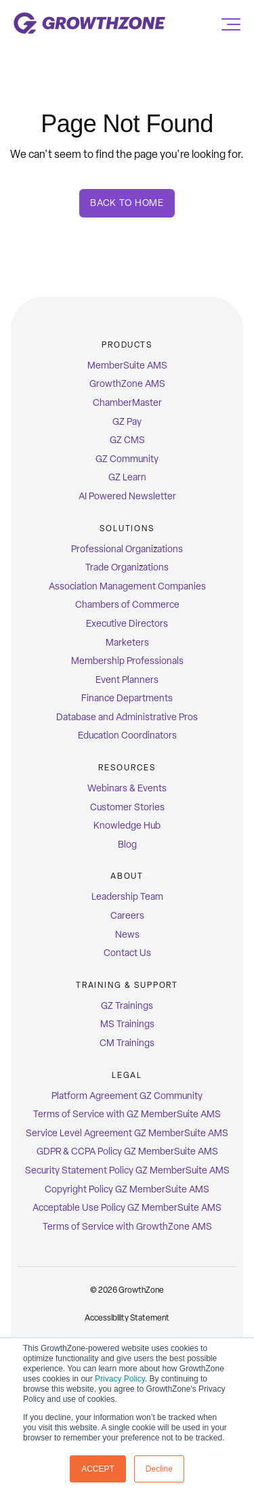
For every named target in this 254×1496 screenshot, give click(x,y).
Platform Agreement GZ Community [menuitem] (127, 1096)
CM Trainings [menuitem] (127, 1043)
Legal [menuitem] (127, 1075)
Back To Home (127, 203)
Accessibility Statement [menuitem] (127, 1318)
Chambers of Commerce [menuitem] (127, 604)
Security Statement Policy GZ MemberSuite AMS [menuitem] (127, 1170)
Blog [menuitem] (127, 844)
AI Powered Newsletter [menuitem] (127, 496)
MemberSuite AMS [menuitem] (127, 365)
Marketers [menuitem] (127, 642)
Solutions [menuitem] (127, 528)
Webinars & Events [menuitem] (127, 788)
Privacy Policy (120, 1379)
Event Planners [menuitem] (127, 680)
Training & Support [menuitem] (127, 985)
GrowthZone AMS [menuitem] (127, 384)
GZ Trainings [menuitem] (127, 1006)
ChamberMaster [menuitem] (127, 403)
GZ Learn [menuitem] (127, 477)
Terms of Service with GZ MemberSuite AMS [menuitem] (127, 1114)
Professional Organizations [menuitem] (127, 549)
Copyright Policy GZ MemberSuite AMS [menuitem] (127, 1189)
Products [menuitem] (127, 345)
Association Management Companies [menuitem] (127, 586)
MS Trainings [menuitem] (127, 1024)
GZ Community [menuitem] (127, 459)
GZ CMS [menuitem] (127, 440)
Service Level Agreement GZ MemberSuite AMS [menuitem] (127, 1133)
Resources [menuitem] (126, 767)
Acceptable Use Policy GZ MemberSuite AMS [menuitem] (127, 1207)
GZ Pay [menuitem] (127, 422)
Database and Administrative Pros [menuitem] (127, 717)
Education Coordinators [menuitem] (127, 735)
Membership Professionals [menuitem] (127, 661)
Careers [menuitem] (127, 915)
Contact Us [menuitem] (127, 953)
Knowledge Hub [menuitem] (127, 825)
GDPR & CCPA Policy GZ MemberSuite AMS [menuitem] (127, 1151)
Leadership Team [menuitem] (127, 896)
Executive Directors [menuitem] (127, 623)
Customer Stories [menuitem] (127, 807)
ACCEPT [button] (97, 1469)
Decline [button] (159, 1469)
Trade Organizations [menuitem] (127, 567)
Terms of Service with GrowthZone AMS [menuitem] (127, 1226)
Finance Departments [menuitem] (127, 698)
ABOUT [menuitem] (127, 876)
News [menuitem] (127, 934)
